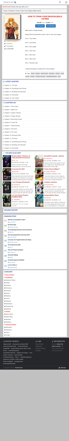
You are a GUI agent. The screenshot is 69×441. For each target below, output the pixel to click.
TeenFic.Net (8, 2)
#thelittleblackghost (51, 76)
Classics (8, 301)
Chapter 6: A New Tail (10, 122)
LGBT (7, 332)
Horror (8, 298)
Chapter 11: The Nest (10, 85)
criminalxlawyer (23, 346)
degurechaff (7, 344)
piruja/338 (6, 348)
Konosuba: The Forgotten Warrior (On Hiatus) (19, 239)
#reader (32, 76)
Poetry (8, 283)
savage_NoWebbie (51, 171)
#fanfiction (52, 73)
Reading (51, 26)
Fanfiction (9, 43)
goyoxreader (18, 355)
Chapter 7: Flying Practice (12, 125)
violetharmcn (49, 158)
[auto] (15, 2)
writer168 (48, 197)
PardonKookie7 (50, 184)
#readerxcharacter (40, 76)
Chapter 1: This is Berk (11, 106)
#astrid (33, 73)
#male (62, 73)
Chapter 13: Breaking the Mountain (15, 91)
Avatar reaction (8, 355)
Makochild (11, 232)
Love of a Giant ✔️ (12, 265)
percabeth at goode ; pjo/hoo (54, 156)
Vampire (8, 319)
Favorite (40, 26)
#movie (27, 76)
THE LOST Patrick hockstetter (15, 250)
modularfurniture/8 (9, 352)
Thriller (8, 335)
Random (8, 322)
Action (8, 311)
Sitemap (62, 367)
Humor (8, 293)
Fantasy (8, 285)
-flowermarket (12, 262)
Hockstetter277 (12, 252)
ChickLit (8, 290)
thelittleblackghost (12, 41)
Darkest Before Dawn (51, 195)
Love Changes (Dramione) (21, 182)
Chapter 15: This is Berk (11, 98)
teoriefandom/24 (14, 350)
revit (30, 352)
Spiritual (8, 309)
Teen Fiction (10, 275)
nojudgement (18, 361)
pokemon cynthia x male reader (13, 359)
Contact (38, 350)
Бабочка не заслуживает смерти (16, 219)
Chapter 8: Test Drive (10, 129)
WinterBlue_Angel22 (13, 227)
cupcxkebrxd (16, 184)
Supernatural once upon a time (21, 348)
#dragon (37, 73)
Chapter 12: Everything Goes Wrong (15, 88)
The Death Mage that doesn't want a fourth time (20, 229)
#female (57, 73)
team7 (17, 357)
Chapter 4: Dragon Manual (12, 116)
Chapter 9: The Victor (10, 132)
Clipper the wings (22, 352)
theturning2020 (8, 361)
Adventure (9, 303)
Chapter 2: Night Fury (10, 109)
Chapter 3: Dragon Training (12, 113)
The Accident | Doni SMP (14, 245)
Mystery (8, 296)
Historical (9, 330)
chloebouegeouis (25, 357)
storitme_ (11, 247)
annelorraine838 (12, 237)
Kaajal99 (11, 257)
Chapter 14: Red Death (11, 95)
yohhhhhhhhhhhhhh (13, 242)
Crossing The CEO (18, 169)
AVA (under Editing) (13, 255)
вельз (5, 350)
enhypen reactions (50, 182)
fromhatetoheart (8, 357)
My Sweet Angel (12, 224)
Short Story (9, 317)
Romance (9, 288)
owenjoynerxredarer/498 (20, 344)
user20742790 (12, 222)
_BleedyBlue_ (17, 199)
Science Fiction (10, 280)
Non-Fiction (9, 314)
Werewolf (9, 327)
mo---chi (15, 160)
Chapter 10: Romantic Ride (12, 135)
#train (59, 76)
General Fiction (11, 324)
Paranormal (9, 306)
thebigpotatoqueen (13, 267)
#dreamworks (44, 73)
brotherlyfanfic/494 (9, 363)
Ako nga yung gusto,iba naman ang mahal (19, 235)
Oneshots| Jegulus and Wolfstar (16, 260)
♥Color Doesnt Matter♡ (52, 169)
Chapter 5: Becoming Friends (13, 119)
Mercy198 (16, 171)
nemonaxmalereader (9, 346)
